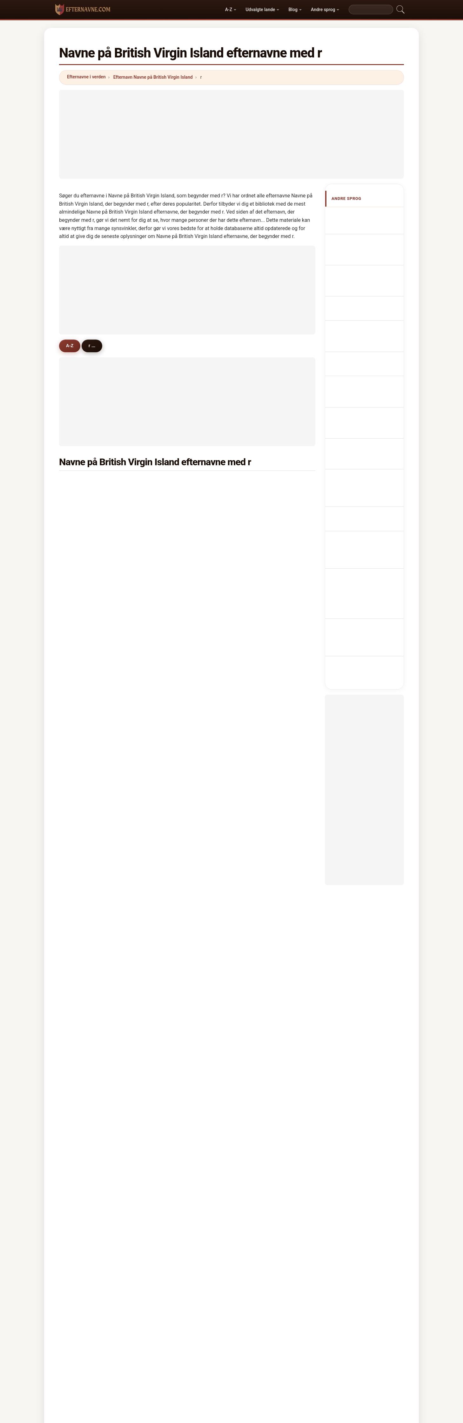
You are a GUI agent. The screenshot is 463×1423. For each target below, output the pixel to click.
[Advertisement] (231, 134)
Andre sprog (323, 9)
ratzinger (172, 868)
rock (254, 622)
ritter (81, 545)
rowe (81, 745)
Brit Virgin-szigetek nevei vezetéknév (365, 425)
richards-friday (179, 560)
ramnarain (87, 961)
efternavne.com (231, 1315)
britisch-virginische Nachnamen (365, 273)
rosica (82, 946)
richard (257, 545)
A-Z (228, 9)
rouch (82, 791)
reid (80, 576)
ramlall (257, 606)
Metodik (154, 1340)
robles (169, 915)
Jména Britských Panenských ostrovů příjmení (364, 385)
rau (79, 807)
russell (170, 853)
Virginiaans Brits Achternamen (363, 364)
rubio (168, 822)
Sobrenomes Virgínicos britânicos (369, 327)
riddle (169, 946)
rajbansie (86, 730)
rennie (170, 899)
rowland (258, 807)
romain (83, 776)
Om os (182, 1340)
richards (172, 483)
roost (168, 791)
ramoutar (260, 761)
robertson (173, 699)
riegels (257, 637)
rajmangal (174, 591)
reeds (256, 930)
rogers (257, 591)
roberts (170, 514)
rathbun (84, 591)
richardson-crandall (271, 791)
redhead (171, 776)
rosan (169, 545)
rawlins (257, 529)
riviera (83, 560)
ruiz (254, 745)
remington (261, 699)
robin (168, 606)
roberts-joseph (266, 899)
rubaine (258, 514)
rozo (80, 853)
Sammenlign (246, 1340)
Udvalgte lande (260, 9)
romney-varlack (267, 668)
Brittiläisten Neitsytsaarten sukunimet (370, 407)
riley (167, 529)
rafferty (84, 992)
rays (167, 976)
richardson (87, 483)
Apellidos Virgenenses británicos (368, 218)
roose (169, 884)
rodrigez (85, 884)
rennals (84, 653)
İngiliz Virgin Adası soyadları (365, 479)
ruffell (169, 622)
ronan (82, 529)
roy (79, 637)
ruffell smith (89, 668)
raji (253, 946)
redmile (84, 822)
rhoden (83, 683)
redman (84, 915)
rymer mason (177, 668)
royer (168, 576)
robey (169, 761)
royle (81, 868)
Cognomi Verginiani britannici (366, 291)
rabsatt (170, 498)
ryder (168, 745)
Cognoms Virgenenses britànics (369, 309)
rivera (256, 560)
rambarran (261, 915)
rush (254, 776)
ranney (170, 930)
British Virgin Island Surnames (366, 236)
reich (255, 714)
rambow (84, 976)
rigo (80, 899)
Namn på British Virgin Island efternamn (369, 461)
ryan (80, 606)
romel (169, 838)
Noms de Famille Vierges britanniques (365, 255)
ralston (257, 822)
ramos (170, 807)
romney (84, 514)
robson (257, 730)
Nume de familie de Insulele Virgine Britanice (369, 443)
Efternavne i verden (86, 76)
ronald (257, 884)
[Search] (371, 9)
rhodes (83, 930)
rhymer (257, 483)
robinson (259, 498)
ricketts (84, 622)
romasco (172, 637)
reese (82, 838)
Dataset (279, 1340)
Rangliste (211, 1340)
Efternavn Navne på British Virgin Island (153, 77)
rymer (82, 498)
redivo (169, 961)
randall (257, 976)
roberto (258, 961)
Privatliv (308, 1340)
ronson (257, 838)
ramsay (171, 730)
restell (82, 761)
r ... (95, 345)
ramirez (258, 576)
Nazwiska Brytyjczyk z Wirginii (368, 346)
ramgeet (259, 683)
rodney (83, 699)
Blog (293, 9)
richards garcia (179, 653)
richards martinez (269, 653)
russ (167, 683)
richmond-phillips (95, 714)
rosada (257, 853)
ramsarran (261, 868)
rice (167, 714)
